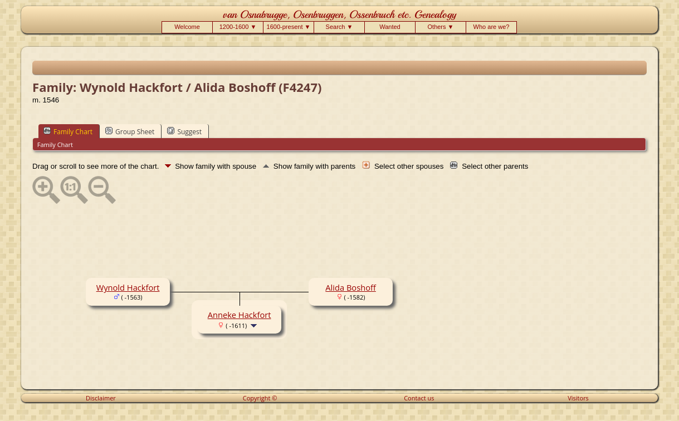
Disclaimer (101, 398)
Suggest (184, 131)
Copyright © (260, 398)
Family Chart (67, 131)
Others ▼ (441, 26)
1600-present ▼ (289, 26)
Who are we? (491, 26)
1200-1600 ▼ (238, 26)
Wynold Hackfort (128, 287)
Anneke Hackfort (239, 314)
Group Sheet (129, 131)
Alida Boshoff (350, 287)
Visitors (578, 398)
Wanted (389, 26)
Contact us (419, 398)
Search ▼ (339, 26)
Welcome (187, 26)
